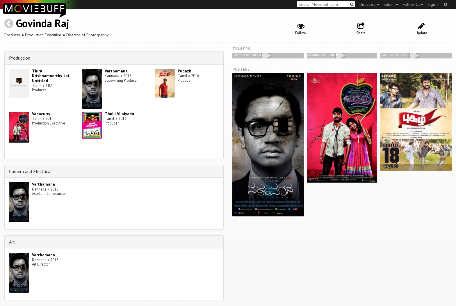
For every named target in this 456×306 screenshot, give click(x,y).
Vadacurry (41, 113)
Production (19, 58)
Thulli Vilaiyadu (119, 113)
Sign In (433, 4)
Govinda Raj (42, 23)
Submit (391, 4)
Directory (369, 4)
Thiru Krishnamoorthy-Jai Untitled (50, 75)
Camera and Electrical (30, 171)
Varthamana (116, 71)
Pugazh (184, 71)
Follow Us (413, 4)
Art (12, 242)
